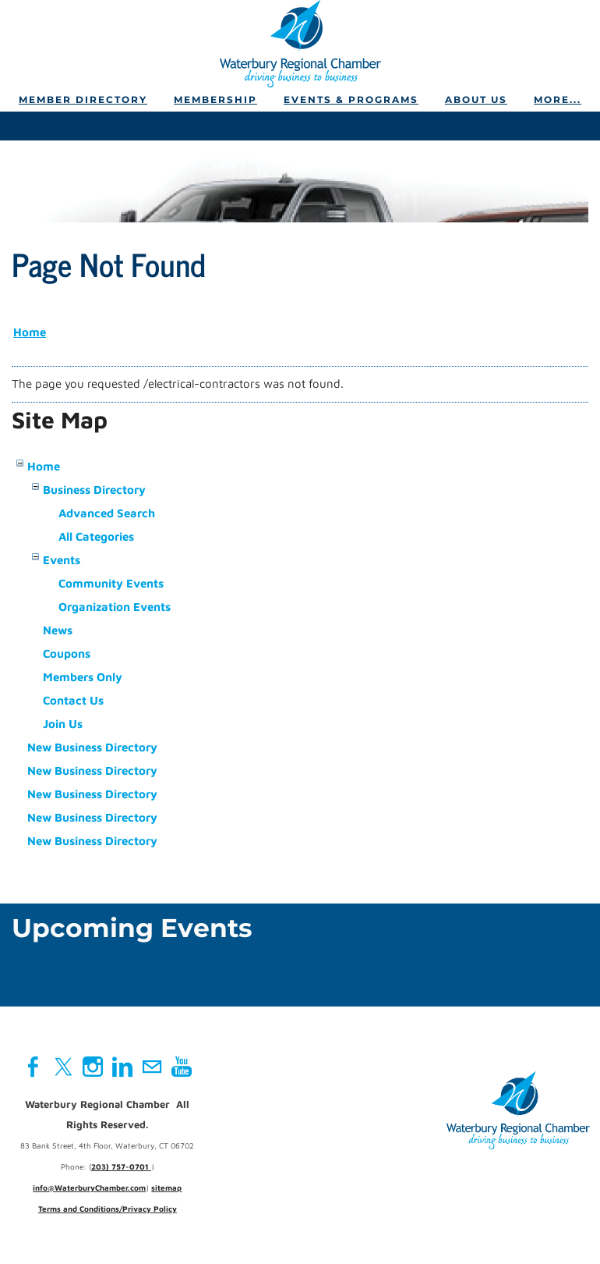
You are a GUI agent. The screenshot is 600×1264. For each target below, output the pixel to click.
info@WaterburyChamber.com (89, 1187)
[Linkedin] (122, 1066)
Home (29, 332)
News (57, 630)
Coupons (66, 653)
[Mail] (152, 1066)
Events (61, 559)
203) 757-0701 (121, 1166)
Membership (215, 99)
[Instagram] (93, 1066)
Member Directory (83, 99)
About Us (476, 99)
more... (557, 99)
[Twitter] (63, 1066)
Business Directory (94, 489)
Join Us (63, 723)
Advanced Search (106, 513)
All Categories (96, 536)
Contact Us (73, 700)
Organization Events (114, 606)
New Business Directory (92, 747)
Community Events (111, 583)
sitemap (166, 1187)
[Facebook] (33, 1066)
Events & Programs (351, 99)
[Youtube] (181, 1066)
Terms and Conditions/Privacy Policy (107, 1208)
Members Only (82, 676)
